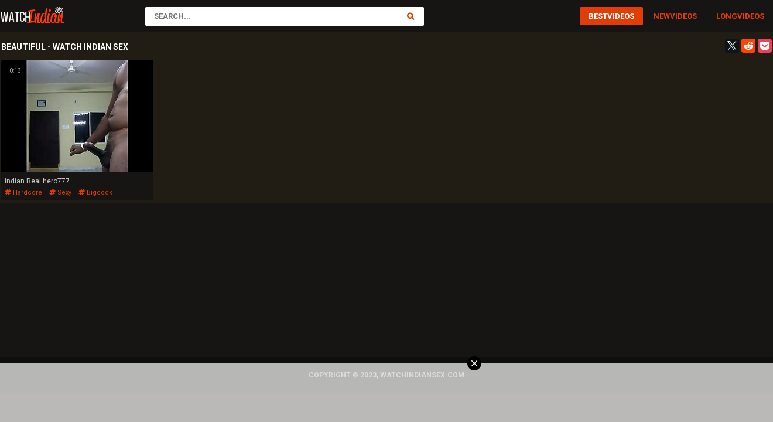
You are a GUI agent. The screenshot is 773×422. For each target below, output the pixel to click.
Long (726, 16)
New (662, 16)
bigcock (95, 192)
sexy (60, 192)
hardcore (23, 192)
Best (598, 16)
